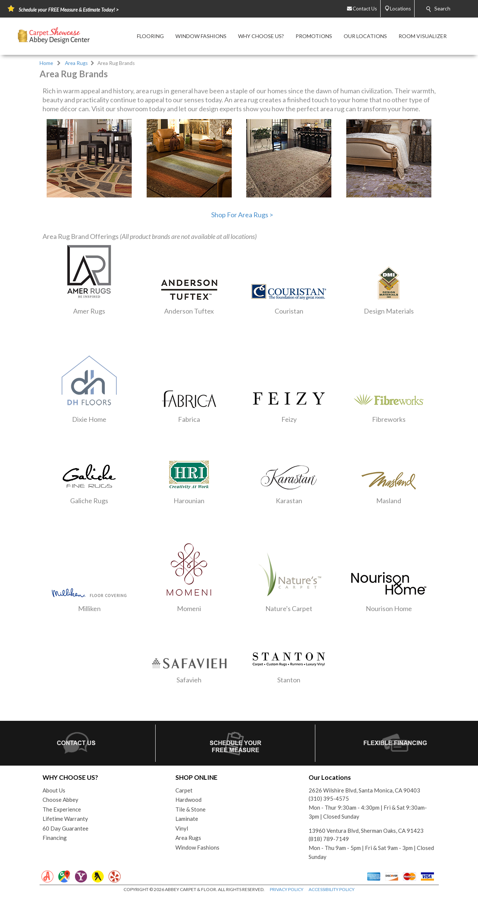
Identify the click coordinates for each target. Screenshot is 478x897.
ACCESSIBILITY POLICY (331, 889)
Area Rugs (76, 63)
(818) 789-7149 (329, 838)
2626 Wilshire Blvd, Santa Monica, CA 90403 (364, 790)
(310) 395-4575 (329, 798)
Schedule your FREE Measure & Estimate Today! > (69, 10)
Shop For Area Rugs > (242, 215)
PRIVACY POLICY (286, 889)
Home (46, 63)
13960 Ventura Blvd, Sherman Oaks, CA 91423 (366, 830)
